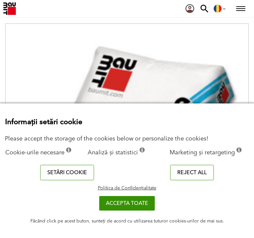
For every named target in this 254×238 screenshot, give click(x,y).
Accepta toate (127, 203)
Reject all (192, 172)
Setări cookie (67, 172)
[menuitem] (190, 8)
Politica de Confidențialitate (127, 188)
